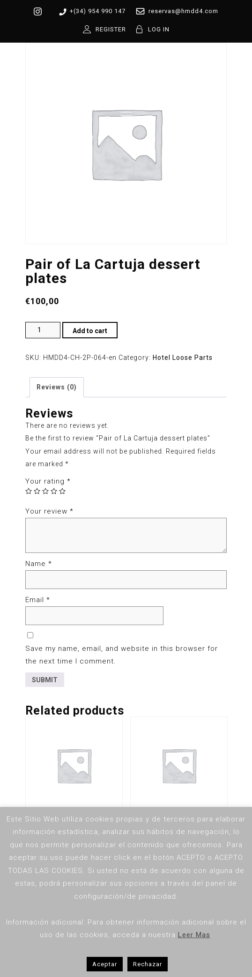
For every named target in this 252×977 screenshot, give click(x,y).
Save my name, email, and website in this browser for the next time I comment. (121, 654)
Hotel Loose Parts (183, 357)
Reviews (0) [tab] (57, 387)
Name (38, 563)
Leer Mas (194, 935)
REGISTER (111, 29)
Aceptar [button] (104, 964)
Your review (49, 511)
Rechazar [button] (147, 964)
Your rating (48, 481)
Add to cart (90, 331)
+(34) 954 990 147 (91, 11)
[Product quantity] (42, 330)
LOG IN (159, 29)
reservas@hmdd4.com (175, 11)
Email (37, 600)
